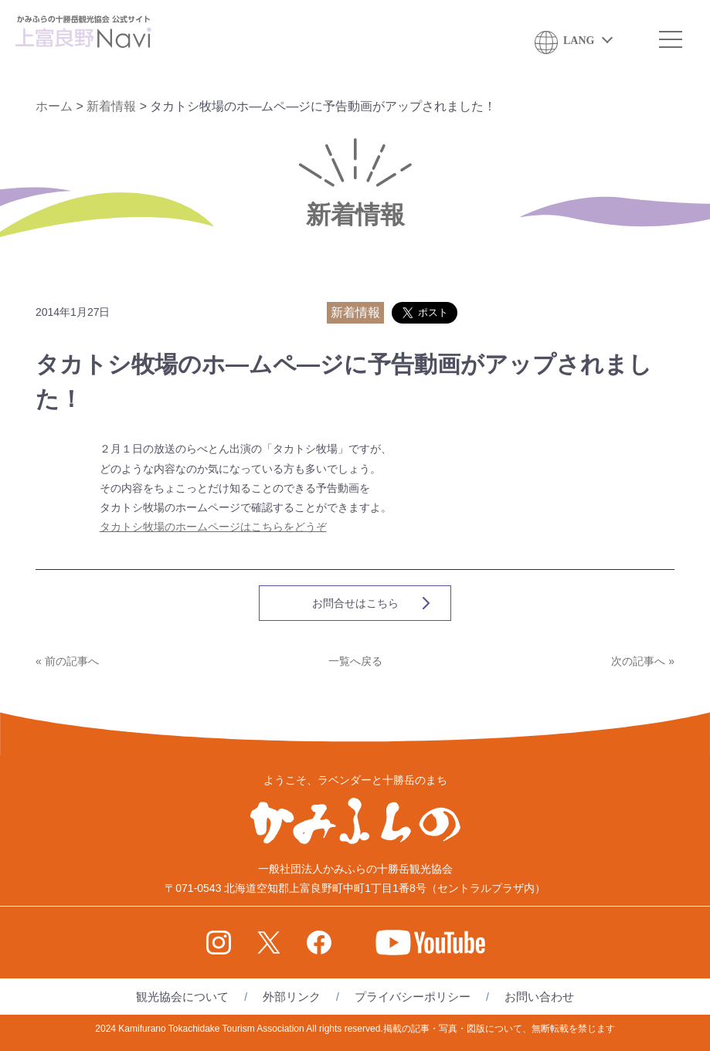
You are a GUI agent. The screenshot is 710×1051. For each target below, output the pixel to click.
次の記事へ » (642, 661)
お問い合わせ (539, 996)
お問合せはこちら (355, 603)
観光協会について (182, 996)
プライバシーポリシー (413, 996)
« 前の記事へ (67, 661)
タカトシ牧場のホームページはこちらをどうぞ (213, 526)
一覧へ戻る (355, 661)
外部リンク (292, 996)
